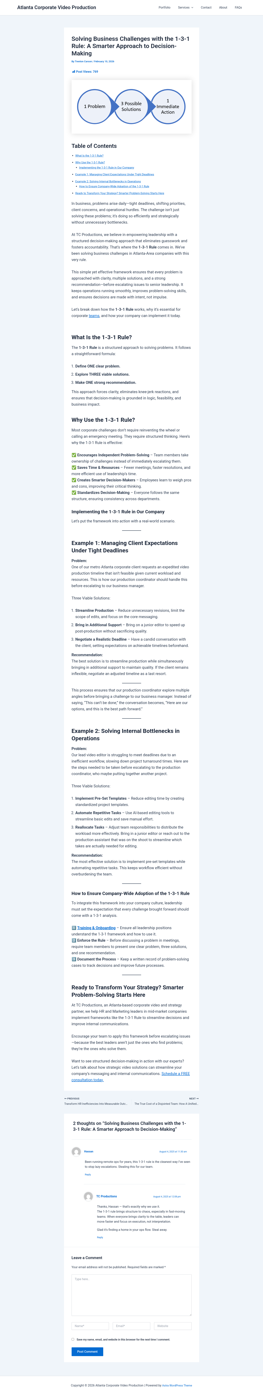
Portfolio (171, 7)
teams (94, 315)
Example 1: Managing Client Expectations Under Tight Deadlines (118, 174)
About (225, 7)
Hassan (89, 1152)
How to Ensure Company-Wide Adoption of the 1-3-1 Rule (117, 186)
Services (191, 7)
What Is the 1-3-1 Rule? (90, 155)
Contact (210, 7)
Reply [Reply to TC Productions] (102, 1238)
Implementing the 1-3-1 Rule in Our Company (109, 167)
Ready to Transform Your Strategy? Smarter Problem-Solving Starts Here (124, 193)
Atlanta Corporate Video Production (56, 7)
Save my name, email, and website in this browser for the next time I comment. (123, 1340)
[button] (197, 7)
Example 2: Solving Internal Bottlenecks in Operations (111, 181)
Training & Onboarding (96, 928)
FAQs (239, 7)
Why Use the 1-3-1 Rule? (91, 162)
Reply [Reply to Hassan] (90, 1175)
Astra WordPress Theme (177, 1385)
